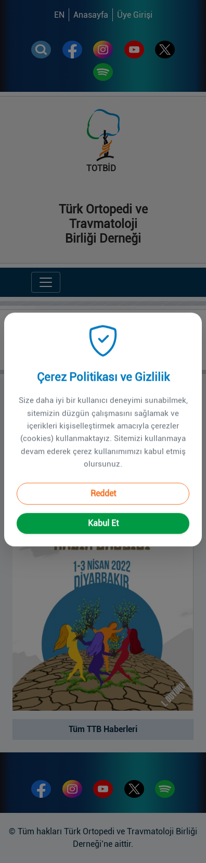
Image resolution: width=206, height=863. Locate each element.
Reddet (103, 482)
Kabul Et (103, 512)
